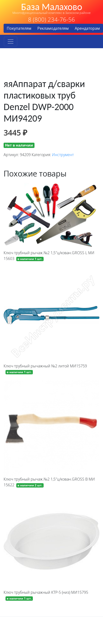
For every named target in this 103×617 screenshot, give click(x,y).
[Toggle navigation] (10, 41)
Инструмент (63, 154)
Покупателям (19, 28)
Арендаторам (87, 28)
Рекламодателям (53, 28)
